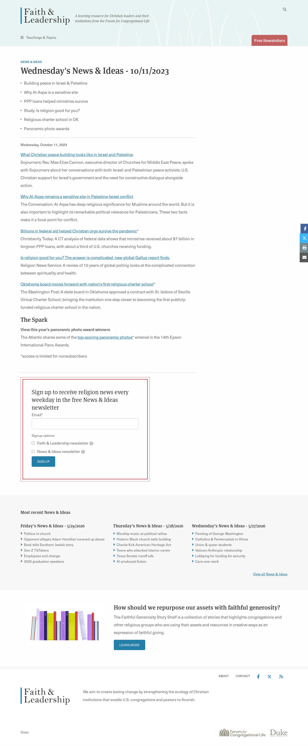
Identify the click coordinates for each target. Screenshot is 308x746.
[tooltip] (91, 444)
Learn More (129, 645)
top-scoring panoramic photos (105, 337)
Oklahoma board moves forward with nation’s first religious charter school (87, 284)
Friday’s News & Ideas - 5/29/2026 (53, 526)
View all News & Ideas (270, 573)
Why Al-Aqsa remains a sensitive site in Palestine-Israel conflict (77, 196)
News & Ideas (31, 62)
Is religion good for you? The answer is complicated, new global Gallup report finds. (95, 257)
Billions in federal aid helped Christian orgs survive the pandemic (79, 231)
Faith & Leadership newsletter (65, 443)
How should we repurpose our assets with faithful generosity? (197, 607)
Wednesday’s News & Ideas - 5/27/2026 (228, 526)
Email (36, 415)
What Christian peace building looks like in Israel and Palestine (77, 154)
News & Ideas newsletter (61, 451)
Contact (243, 676)
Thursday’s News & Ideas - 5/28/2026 (148, 526)
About (224, 676)
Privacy (25, 732)
